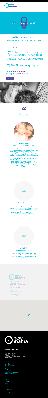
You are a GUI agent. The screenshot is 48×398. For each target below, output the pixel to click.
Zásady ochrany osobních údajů (11, 349)
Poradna (7, 381)
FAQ (6, 379)
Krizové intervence (8, 364)
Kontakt (7, 385)
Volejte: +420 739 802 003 (9, 0)
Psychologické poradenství (10, 363)
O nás (6, 378)
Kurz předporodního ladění (10, 374)
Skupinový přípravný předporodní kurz (12, 370)
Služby (6, 361)
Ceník (6, 383)
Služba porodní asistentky (10, 365)
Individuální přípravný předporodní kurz (12, 372)
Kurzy (6, 369)
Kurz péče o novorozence (10, 373)
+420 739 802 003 (15, 288)
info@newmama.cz (24, 0)
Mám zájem (10, 78)
